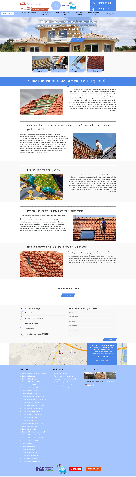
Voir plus (68, 296)
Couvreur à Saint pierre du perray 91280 (34, 400)
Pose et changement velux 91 (63, 385)
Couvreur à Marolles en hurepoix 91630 (34, 432)
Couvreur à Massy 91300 (30, 426)
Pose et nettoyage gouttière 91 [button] (45, 13)
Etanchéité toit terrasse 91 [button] (28, 13)
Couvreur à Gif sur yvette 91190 (32, 415)
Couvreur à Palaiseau (28, 376)
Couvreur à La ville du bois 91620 (32, 438)
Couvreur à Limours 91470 (30, 441)
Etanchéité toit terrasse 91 (62, 373)
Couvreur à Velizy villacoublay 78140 (33, 462)
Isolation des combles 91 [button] (110, 14)
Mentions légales (110, 382)
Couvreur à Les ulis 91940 (30, 418)
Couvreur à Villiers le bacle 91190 (32, 409)
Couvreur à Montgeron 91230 (31, 412)
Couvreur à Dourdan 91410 (30, 450)
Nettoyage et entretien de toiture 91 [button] (63, 13)
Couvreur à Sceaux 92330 (30, 456)
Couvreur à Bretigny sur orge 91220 (33, 397)
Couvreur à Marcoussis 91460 (31, 435)
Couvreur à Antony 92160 (30, 447)
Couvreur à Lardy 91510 (29, 444)
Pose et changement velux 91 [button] (94, 13)
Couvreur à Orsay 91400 (29, 429)
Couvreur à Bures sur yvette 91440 (33, 406)
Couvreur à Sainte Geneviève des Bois (34, 373)
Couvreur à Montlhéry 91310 (31, 382)
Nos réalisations (7, 13)
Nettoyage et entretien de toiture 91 (65, 379)
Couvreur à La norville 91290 (31, 403)
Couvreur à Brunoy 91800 (30, 453)
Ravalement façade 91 (61, 382)
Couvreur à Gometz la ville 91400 (32, 423)
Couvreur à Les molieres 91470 (31, 420)
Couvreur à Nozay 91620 (29, 394)
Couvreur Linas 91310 (29, 385)
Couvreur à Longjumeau (29, 379)
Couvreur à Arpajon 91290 (30, 459)
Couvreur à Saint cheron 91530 (31, 391)
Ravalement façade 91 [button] (79, 13)
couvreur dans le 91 (108, 345)
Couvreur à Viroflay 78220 (30, 388)
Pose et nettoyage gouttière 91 (63, 376)
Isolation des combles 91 (61, 388)
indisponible (102, 3)
